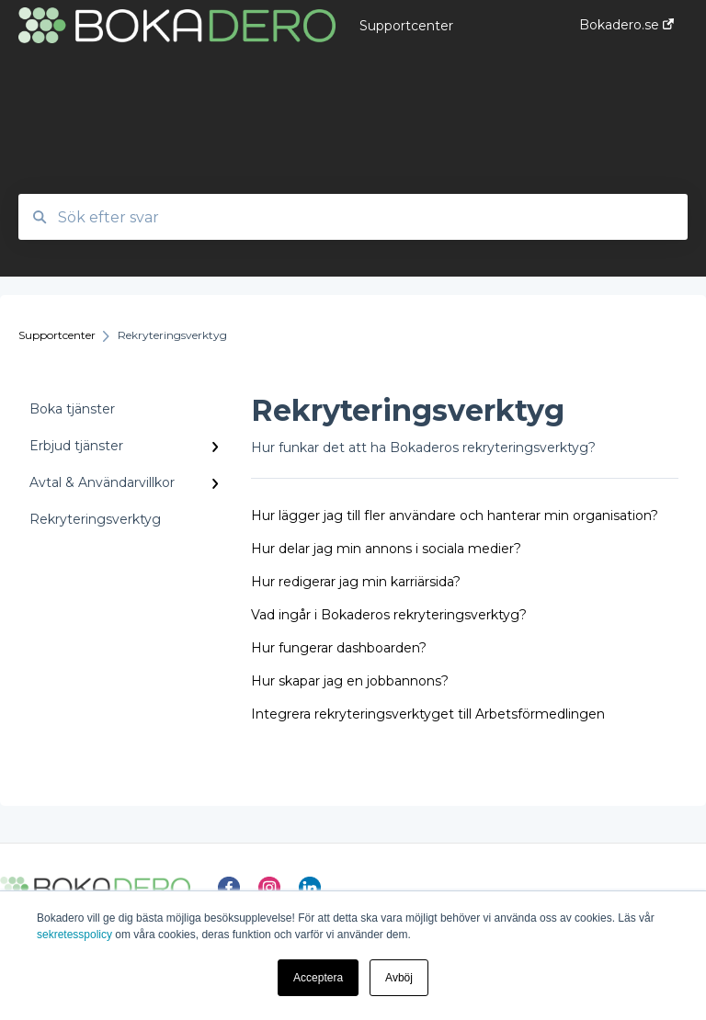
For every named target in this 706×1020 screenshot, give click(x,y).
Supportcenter (406, 25)
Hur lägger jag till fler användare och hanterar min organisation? (454, 515)
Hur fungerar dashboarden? (339, 648)
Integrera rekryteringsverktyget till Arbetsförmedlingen (428, 714)
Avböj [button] (399, 977)
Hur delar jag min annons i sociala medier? (386, 548)
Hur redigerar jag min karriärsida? (356, 581)
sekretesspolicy (74, 934)
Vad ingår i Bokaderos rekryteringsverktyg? (389, 614)
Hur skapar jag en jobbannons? (350, 681)
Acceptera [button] (318, 977)
